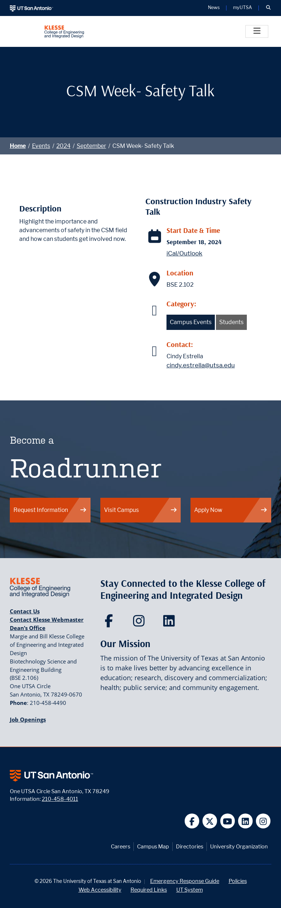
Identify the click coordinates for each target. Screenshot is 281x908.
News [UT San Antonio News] (214, 7)
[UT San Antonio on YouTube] (227, 821)
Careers (120, 846)
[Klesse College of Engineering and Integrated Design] (64, 31)
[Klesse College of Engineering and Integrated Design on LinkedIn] (170, 623)
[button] (268, 8)
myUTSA (242, 7)
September (91, 145)
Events (41, 145)
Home (18, 145)
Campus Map (153, 846)
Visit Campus (140, 510)
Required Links (149, 890)
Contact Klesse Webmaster (47, 619)
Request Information (50, 510)
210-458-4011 (60, 799)
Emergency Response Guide (184, 881)
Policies (238, 881)
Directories (189, 846)
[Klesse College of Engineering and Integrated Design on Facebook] (110, 623)
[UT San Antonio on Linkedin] (245, 821)
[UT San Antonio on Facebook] (192, 821)
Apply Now (231, 510)
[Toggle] (256, 31)
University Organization (239, 846)
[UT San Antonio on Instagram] (263, 821)
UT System (189, 890)
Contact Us (25, 611)
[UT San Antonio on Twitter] (209, 821)
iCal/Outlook (184, 253)
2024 (63, 145)
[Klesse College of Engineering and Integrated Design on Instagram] (140, 623)
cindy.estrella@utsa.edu (200, 365)
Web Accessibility (100, 890)
